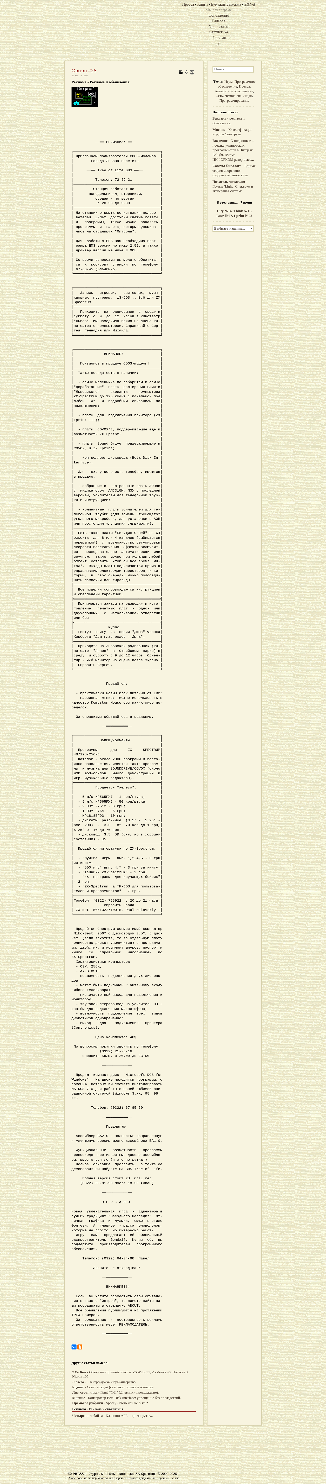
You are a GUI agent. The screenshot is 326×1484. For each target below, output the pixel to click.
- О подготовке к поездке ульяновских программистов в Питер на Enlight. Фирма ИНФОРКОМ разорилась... (233, 150)
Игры (228, 82)
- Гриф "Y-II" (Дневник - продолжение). (115, 1392)
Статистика (218, 32)
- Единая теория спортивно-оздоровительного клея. (234, 170)
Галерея (218, 21)
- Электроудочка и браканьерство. (104, 1382)
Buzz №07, (225, 216)
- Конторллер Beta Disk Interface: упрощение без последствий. (126, 1398)
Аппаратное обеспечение (234, 91)
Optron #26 (84, 71)
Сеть (219, 96)
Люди (247, 96)
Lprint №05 (243, 216)
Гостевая (218, 37)
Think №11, (242, 211)
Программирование (234, 101)
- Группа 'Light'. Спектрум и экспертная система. (232, 186)
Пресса (244, 86)
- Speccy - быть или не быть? (110, 1403)
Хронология (219, 26)
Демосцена (233, 96)
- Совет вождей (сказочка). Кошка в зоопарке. (113, 1387)
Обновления (219, 15)
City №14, (225, 211)
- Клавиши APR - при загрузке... (112, 1416)
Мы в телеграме (218, 10)
